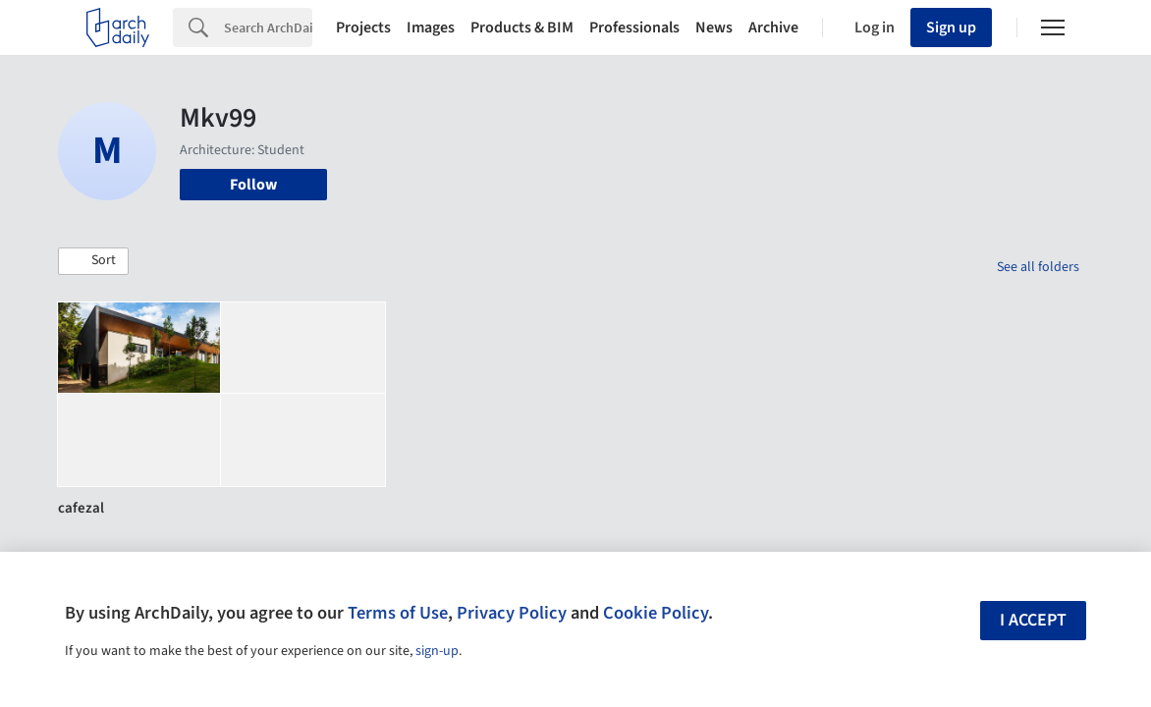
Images (431, 27)
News (714, 27)
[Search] (268, 27)
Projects (363, 27)
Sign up (951, 27)
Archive (773, 27)
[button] (93, 261)
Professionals (634, 27)
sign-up (437, 651)
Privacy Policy (512, 612)
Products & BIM (522, 27)
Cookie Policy (655, 612)
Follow (253, 184)
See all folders (1038, 267)
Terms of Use (398, 612)
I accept (1033, 620)
